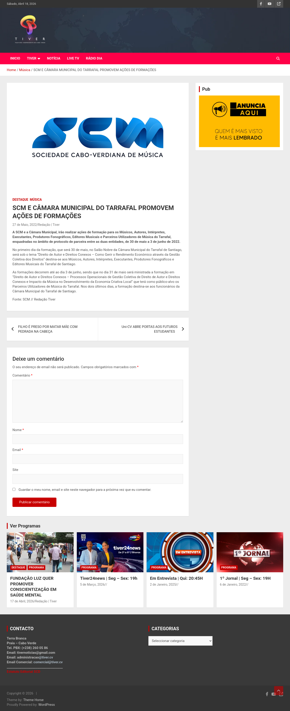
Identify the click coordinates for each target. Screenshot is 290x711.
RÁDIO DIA (94, 58)
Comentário (22, 375)
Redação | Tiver (49, 225)
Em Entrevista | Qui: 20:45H (176, 578)
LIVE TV (73, 58)
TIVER (31, 58)
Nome (18, 430)
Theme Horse (33, 700)
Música (36, 199)
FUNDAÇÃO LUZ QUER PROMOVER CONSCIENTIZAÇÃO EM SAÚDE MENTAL (33, 587)
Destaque (20, 199)
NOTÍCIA (53, 58)
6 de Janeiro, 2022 (233, 584)
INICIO (15, 58)
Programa (36, 567)
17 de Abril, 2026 (22, 601)
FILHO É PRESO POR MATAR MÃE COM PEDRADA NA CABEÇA (47, 329)
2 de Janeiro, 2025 (163, 584)
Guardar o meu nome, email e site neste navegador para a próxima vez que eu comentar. (85, 490)
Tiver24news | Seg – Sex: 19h (109, 578)
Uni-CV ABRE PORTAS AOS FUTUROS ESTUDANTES (150, 329)
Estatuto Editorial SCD (23, 672)
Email (17, 450)
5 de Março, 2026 (92, 584)
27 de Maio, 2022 (24, 225)
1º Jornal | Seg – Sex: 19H (245, 578)
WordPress (46, 705)
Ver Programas (25, 526)
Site (15, 470)
